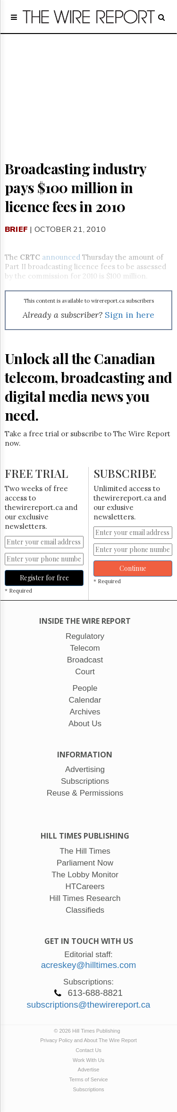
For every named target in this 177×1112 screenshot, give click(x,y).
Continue (132, 568)
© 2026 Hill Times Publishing (88, 1031)
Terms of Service (88, 1079)
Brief (16, 229)
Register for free (44, 577)
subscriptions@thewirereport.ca (88, 1005)
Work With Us (88, 1060)
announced (61, 257)
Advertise (89, 1069)
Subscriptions (88, 1089)
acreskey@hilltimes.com (88, 965)
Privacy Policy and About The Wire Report (88, 1040)
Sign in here (129, 314)
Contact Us (88, 1050)
